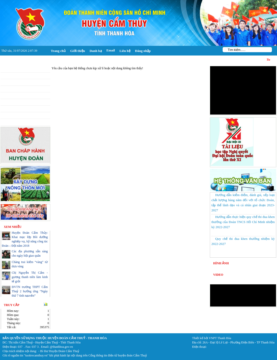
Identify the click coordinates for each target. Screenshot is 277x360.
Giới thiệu (77, 51)
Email (110, 50)
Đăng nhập (143, 51)
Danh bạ (96, 51)
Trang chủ (58, 51)
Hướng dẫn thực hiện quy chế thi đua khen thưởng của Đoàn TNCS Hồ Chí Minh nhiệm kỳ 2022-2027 (243, 222)
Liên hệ (124, 51)
